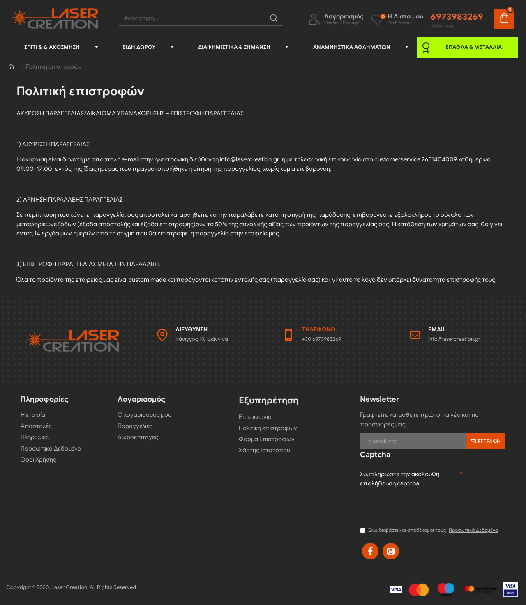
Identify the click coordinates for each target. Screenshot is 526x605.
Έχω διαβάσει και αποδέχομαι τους (429, 530)
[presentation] (422, 506)
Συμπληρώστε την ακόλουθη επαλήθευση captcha (399, 478)
